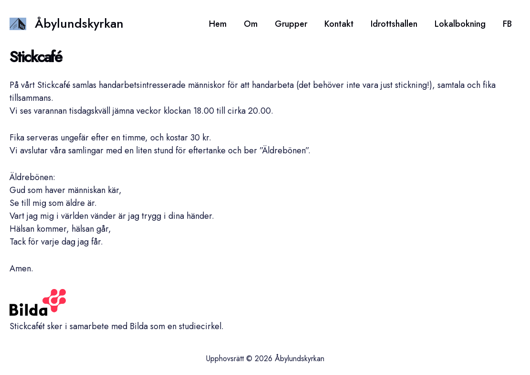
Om (251, 24)
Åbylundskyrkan (79, 23)
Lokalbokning (460, 24)
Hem (218, 24)
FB (507, 24)
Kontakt (338, 24)
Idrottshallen (394, 24)
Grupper (291, 24)
